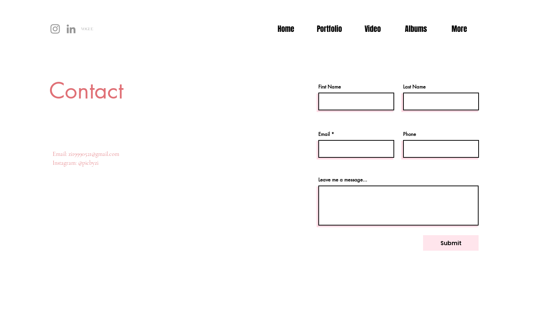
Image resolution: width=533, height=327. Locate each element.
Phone (409, 134)
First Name (329, 86)
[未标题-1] (87, 29)
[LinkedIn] (71, 29)
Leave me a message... (342, 179)
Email (324, 134)
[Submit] (451, 243)
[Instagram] (55, 29)
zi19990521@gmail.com (93, 154)
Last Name (414, 86)
